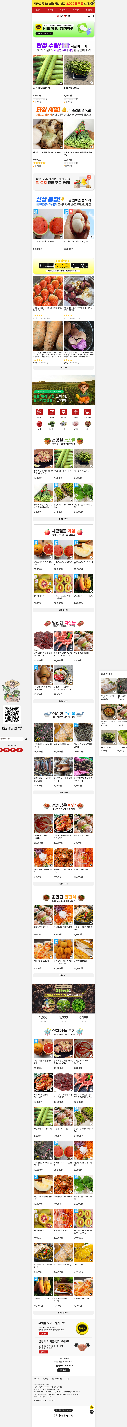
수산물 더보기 (63, 792)
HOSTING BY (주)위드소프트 (42, 1397)
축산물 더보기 (63, 701)
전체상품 (51, 417)
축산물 (76, 429)
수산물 (63, 429)
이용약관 (45, 1379)
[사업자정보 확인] (57, 1387)
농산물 (51, 429)
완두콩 (6, 750)
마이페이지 (63, 10)
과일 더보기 (63, 610)
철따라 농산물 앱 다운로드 (63, 1410)
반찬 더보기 (63, 884)
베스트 (39, 417)
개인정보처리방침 (57, 1379)
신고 (48, 318)
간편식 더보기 (63, 975)
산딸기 (19, 750)
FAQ (67, 1379)
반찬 (87, 429)
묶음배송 (63, 417)
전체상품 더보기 (63, 1312)
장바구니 (89, 10)
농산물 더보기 (63, 519)
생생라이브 (87, 417)
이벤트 (76, 417)
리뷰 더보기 (63, 368)
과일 (39, 429)
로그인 (38, 10)
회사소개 (36, 1379)
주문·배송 (76, 10)
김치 (13, 750)
